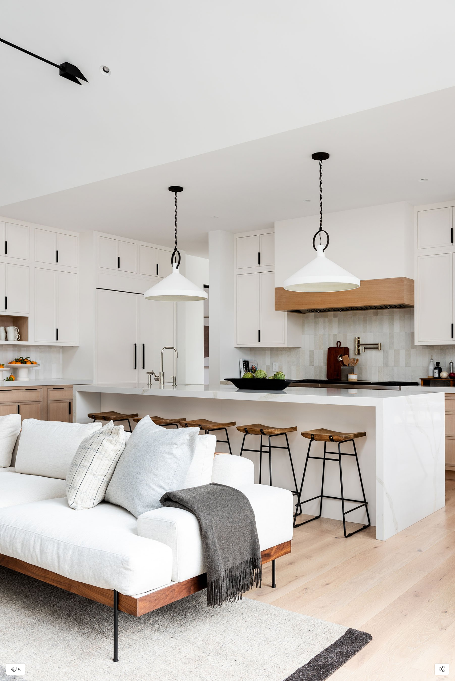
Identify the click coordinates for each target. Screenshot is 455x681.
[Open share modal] (442, 669)
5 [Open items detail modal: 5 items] (16, 670)
